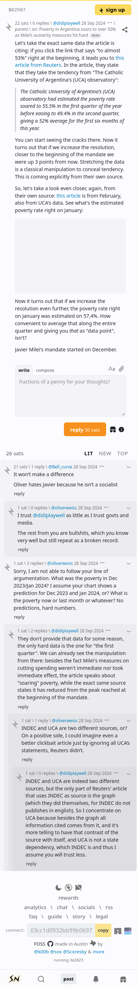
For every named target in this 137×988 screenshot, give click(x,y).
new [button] (105, 453)
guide (55, 916)
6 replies (41, 23)
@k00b (41, 951)
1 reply (38, 466)
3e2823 (76, 960)
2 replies (39, 630)
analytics (35, 907)
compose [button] (45, 370)
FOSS (44, 943)
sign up (111, 9)
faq (33, 916)
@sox (56, 951)
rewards (68, 897)
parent (21, 29)
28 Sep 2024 (93, 23)
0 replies (39, 507)
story (78, 916)
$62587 (17, 10)
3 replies (35, 563)
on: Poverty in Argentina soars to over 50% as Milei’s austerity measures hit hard (65, 32)
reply (85, 429)
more (99, 951)
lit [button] (88, 453)
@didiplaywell (49, 515)
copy (103, 930)
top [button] (122, 453)
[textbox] (70, 396)
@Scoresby (75, 951)
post (69, 979)
